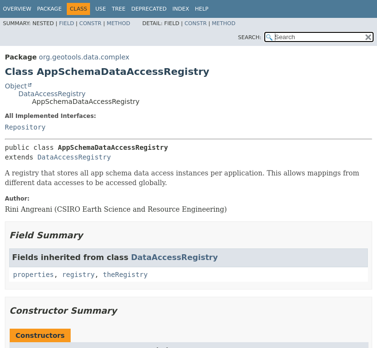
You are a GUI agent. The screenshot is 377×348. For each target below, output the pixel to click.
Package (49, 9)
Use (100, 9)
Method (118, 23)
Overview (17, 9)
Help (202, 9)
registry (78, 274)
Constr (90, 23)
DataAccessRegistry (52, 94)
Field (66, 23)
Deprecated (148, 9)
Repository (25, 127)
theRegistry (125, 274)
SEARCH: (249, 37)
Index (180, 9)
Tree (118, 9)
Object (16, 86)
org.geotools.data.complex (84, 57)
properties (33, 274)
